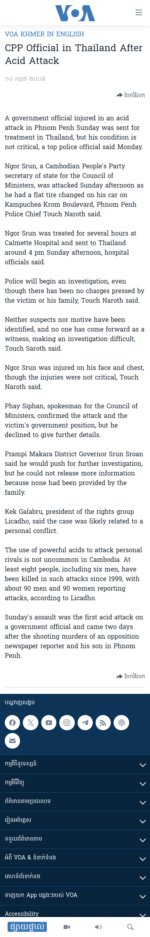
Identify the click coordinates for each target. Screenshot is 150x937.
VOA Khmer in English (44, 35)
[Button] (130, 95)
